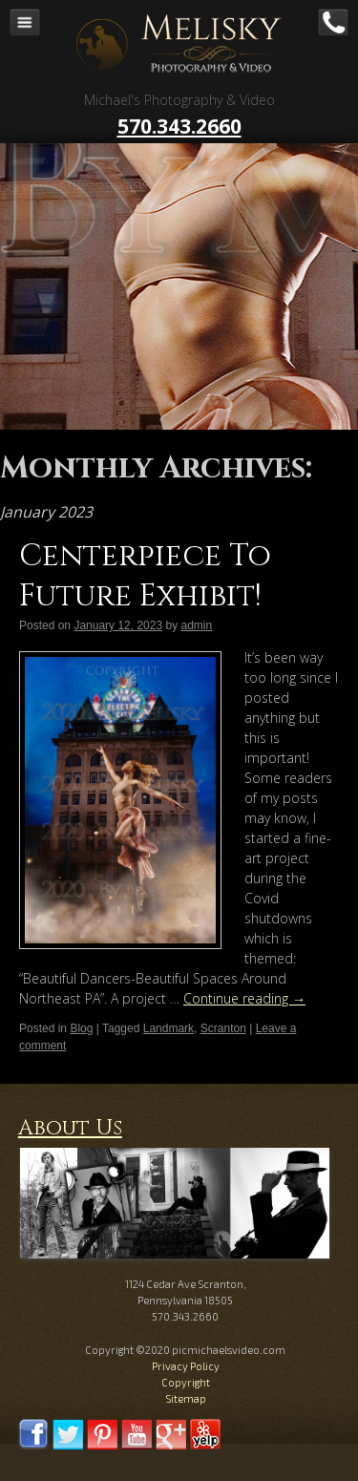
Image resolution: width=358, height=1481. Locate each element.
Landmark (168, 1028)
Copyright (185, 1382)
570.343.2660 (179, 126)
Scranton (223, 1028)
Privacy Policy (186, 1366)
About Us (70, 1128)
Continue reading (244, 998)
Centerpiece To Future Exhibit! (145, 576)
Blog (81, 1028)
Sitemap (185, 1398)
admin (197, 625)
